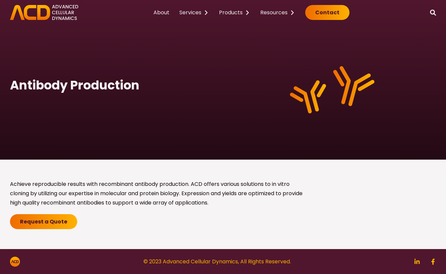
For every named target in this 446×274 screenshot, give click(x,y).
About (161, 12)
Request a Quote (43, 221)
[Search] (433, 12)
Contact (327, 12)
